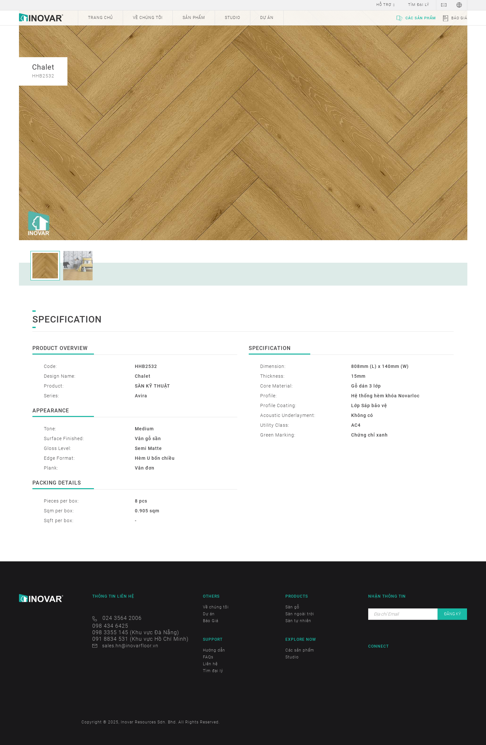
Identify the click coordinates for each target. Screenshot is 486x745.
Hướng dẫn (214, 650)
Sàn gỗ (292, 607)
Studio (292, 657)
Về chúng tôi (216, 607)
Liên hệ (210, 664)
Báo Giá (459, 18)
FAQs (208, 657)
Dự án (209, 614)
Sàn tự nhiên (298, 621)
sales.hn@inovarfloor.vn (130, 645)
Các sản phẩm (420, 18)
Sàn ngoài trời (299, 614)
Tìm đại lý (213, 671)
